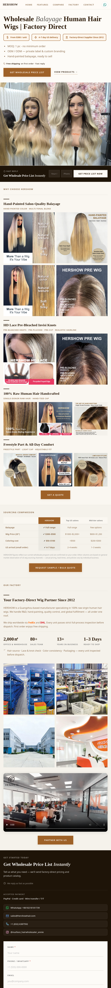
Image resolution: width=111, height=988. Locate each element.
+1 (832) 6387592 (17, 924)
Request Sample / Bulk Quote (56, 567)
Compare (58, 4)
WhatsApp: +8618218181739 (23, 907)
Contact (89, 4)
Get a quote (55, 494)
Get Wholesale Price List (27, 72)
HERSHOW (10, 4)
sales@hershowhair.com (20, 915)
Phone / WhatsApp (19, 961)
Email (11, 975)
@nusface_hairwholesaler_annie (25, 932)
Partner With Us (55, 840)
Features (42, 4)
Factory (74, 4)
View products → (66, 71)
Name (12, 947)
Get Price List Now (90, 173)
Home (28, 4)
